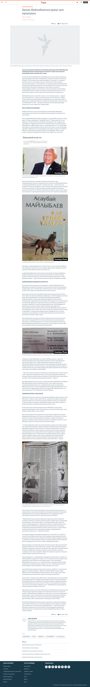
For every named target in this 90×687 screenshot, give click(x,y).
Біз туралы (5, 668)
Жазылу (5, 681)
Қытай (25, 679)
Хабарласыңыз (6, 666)
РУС (81, 2)
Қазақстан (26, 668)
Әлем (25, 681)
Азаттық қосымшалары (8, 674)
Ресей (25, 676)
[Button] (54, 24)
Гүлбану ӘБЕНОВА (26, 17)
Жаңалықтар (27, 666)
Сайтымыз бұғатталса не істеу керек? (12, 671)
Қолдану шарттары (7, 676)
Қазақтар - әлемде (28, 671)
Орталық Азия (27, 674)
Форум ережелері (7, 679)
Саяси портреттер (27, 6)
